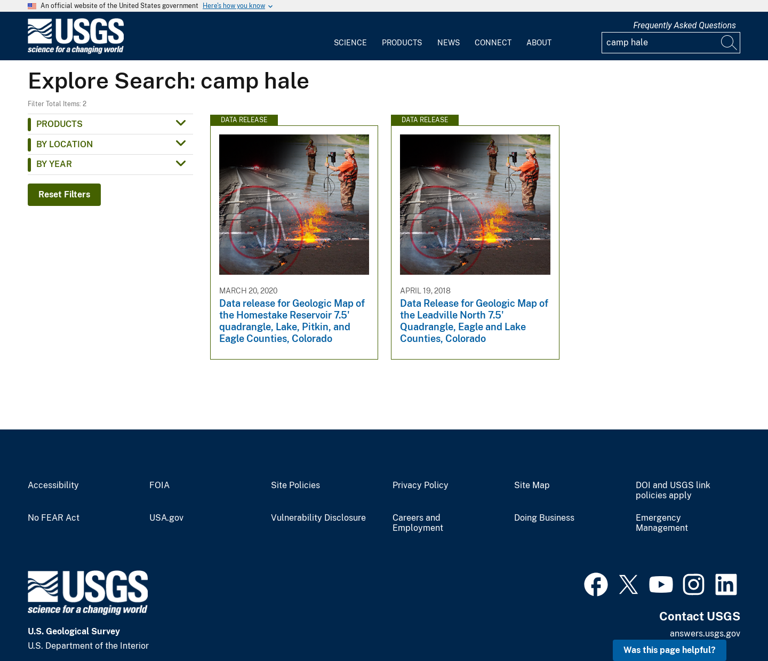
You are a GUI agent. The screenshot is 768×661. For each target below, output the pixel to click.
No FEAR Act (53, 518)
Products (402, 42)
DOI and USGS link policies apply (673, 490)
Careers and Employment (418, 523)
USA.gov (166, 518)
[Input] (671, 42)
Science (350, 42)
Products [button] (59, 124)
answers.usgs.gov (705, 633)
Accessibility (53, 485)
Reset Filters (64, 194)
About (538, 42)
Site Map (532, 485)
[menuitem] (350, 36)
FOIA (159, 485)
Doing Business (544, 518)
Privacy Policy (421, 485)
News (448, 42)
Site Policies (295, 485)
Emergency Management (662, 523)
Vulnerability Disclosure (318, 518)
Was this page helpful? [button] (669, 650)
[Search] (729, 42)
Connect (493, 42)
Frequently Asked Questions (684, 25)
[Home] (76, 51)
